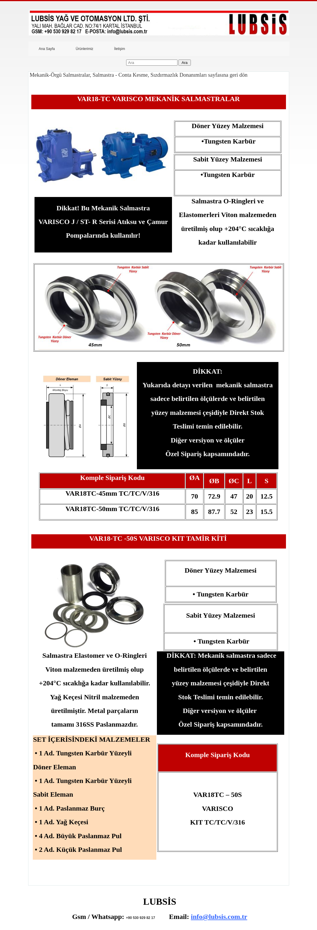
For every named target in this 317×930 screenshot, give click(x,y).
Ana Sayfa (47, 49)
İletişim (119, 49)
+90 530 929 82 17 (140, 918)
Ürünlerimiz (84, 49)
